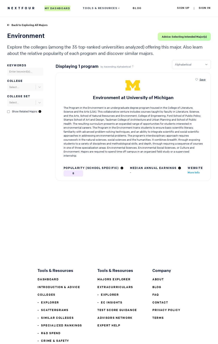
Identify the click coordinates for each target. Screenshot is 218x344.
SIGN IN (204, 7)
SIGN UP (183, 7)
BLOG (137, 8)
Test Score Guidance (117, 310)
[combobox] (9, 72)
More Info (194, 172)
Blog (156, 287)
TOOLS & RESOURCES (101, 8)
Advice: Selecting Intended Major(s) (184, 36)
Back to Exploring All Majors (27, 25)
